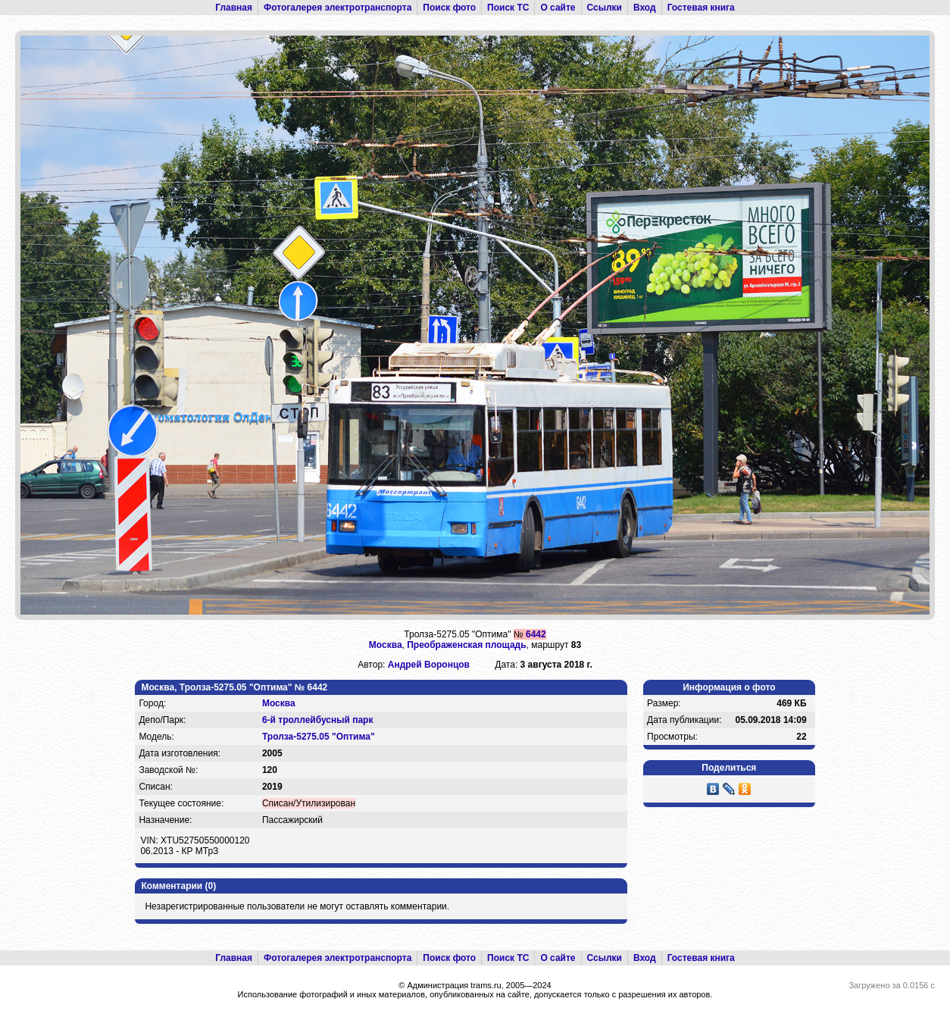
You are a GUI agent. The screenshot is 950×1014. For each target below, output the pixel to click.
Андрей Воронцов (429, 664)
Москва (385, 645)
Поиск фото (449, 7)
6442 (536, 634)
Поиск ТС (508, 7)
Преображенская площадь (466, 645)
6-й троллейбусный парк (317, 720)
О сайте (557, 7)
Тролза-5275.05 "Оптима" (318, 736)
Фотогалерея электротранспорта (337, 7)
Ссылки (604, 7)
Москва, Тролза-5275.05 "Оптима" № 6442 (234, 687)
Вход (644, 7)
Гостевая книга (701, 7)
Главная (233, 7)
